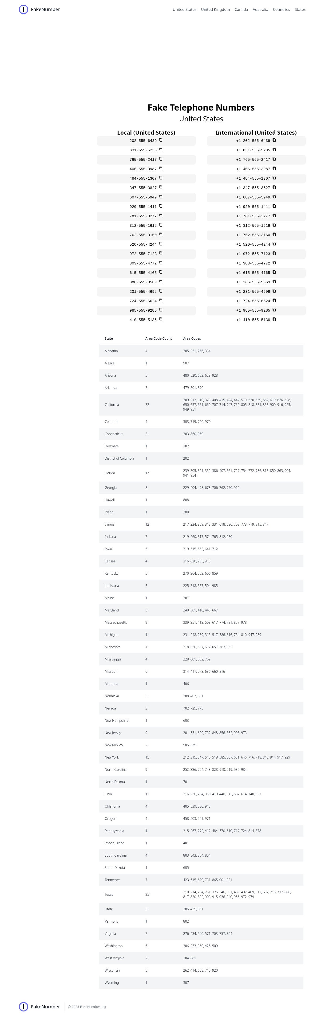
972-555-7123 (144, 254)
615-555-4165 (144, 273)
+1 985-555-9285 (254, 311)
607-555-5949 (144, 197)
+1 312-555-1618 (254, 226)
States (300, 9)
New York (112, 757)
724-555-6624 (144, 301)
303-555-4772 (144, 263)
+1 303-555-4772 (254, 263)
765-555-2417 (144, 160)
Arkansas (111, 387)
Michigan (112, 634)
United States (185, 9)
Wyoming (112, 982)
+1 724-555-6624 (254, 301)
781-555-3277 (144, 216)
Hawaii (110, 500)
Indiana (110, 536)
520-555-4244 (144, 245)
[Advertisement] (165, 54)
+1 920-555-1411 (254, 207)
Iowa (108, 549)
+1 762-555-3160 (254, 235)
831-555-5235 (144, 150)
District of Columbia (119, 458)
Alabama (111, 351)
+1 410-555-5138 (254, 320)
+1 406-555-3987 (254, 169)
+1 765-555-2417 (254, 160)
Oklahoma (112, 806)
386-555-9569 (144, 282)
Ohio (108, 794)
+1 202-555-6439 (254, 141)
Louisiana (112, 585)
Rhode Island (114, 843)
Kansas (110, 561)
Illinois (110, 524)
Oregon (110, 818)
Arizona (110, 375)
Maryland (112, 610)
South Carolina (116, 855)
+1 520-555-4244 (254, 245)
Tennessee (113, 880)
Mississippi (113, 659)
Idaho (109, 512)
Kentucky (112, 573)
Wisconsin (112, 970)
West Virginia (114, 958)
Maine (109, 598)
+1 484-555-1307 (254, 179)
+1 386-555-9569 (254, 282)
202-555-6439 (144, 141)
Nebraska (112, 696)
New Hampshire (117, 720)
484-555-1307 (144, 179)
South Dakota (115, 867)
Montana (111, 683)
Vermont (111, 921)
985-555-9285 (144, 311)
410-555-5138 (144, 320)
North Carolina (116, 769)
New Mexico (114, 745)
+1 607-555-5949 (254, 197)
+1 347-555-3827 (254, 188)
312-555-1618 (144, 226)
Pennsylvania (114, 831)
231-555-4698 (144, 292)
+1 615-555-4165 (254, 273)
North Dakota (115, 782)
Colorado (112, 421)
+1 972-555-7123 (254, 254)
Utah (108, 909)
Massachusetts (116, 622)
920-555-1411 (144, 207)
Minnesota (113, 647)
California (112, 404)
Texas (109, 894)
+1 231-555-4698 (254, 292)
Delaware (112, 446)
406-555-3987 (144, 169)
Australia (260, 9)
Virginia (110, 933)
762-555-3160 (144, 235)
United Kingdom (215, 9)
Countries (281, 9)
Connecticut (114, 434)
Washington (114, 946)
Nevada (110, 708)
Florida (110, 473)
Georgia (111, 487)
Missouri (111, 671)
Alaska (109, 363)
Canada (241, 9)
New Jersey (113, 732)
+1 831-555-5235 (254, 150)
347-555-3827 (144, 188)
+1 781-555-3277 (254, 216)
